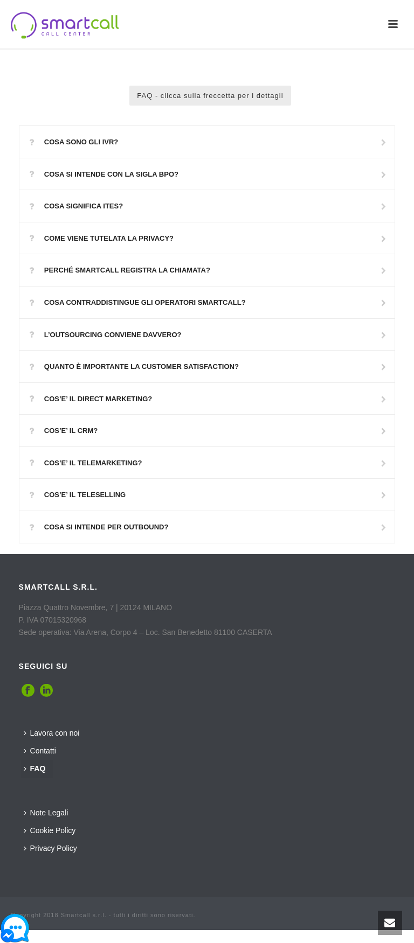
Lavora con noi (52, 733)
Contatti (40, 750)
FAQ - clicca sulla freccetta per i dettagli (210, 96)
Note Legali (46, 812)
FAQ (35, 768)
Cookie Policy (50, 830)
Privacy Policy (50, 848)
